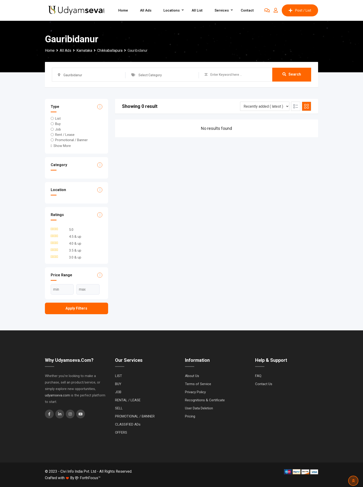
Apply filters (76, 308)
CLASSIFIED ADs (128, 424)
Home (123, 10)
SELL (119, 408)
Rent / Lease (65, 135)
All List (197, 10)
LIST (118, 376)
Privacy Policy (195, 392)
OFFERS (121, 432)
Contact (247, 10)
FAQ (258, 376)
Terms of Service (198, 384)
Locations (171, 10)
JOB (118, 392)
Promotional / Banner (71, 140)
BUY (118, 384)
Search (291, 74)
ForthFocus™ (87, 478)
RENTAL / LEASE (128, 400)
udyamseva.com (57, 395)
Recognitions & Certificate (205, 400)
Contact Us (263, 384)
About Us (192, 376)
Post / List (300, 10)
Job (58, 129)
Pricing (190, 416)
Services (222, 10)
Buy (58, 124)
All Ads (145, 10)
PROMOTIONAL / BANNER (135, 416)
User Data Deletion (199, 408)
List (58, 118)
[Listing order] (264, 106)
